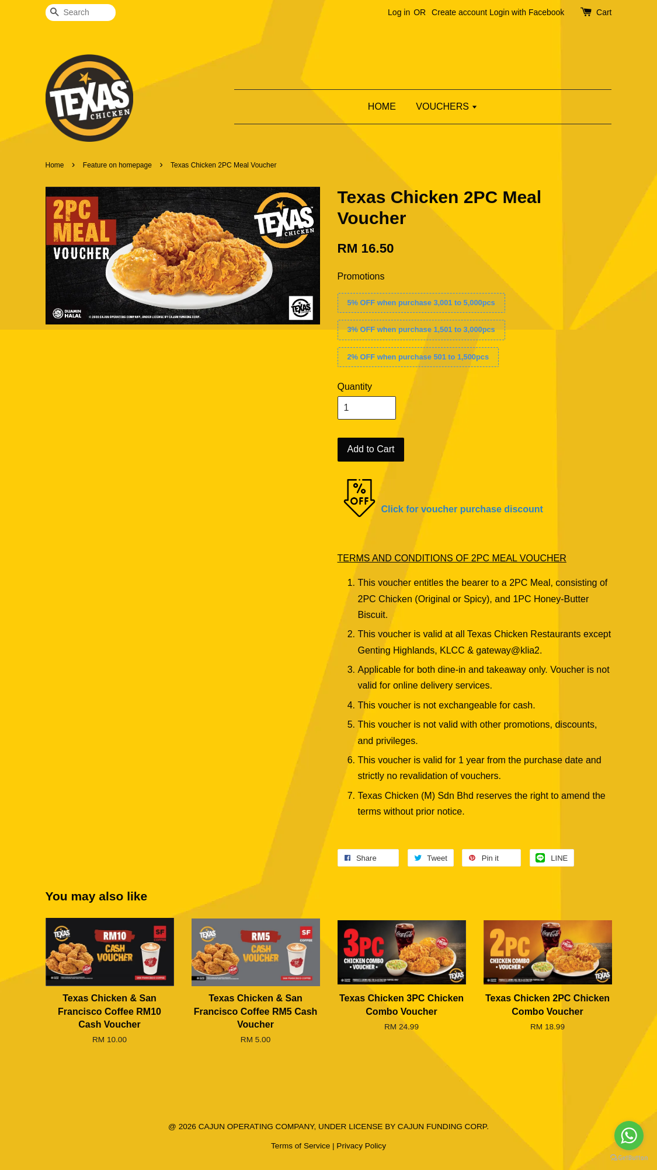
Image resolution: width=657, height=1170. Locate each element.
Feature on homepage (117, 165)
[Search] (81, 12)
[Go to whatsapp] (629, 1135)
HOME (382, 106)
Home (55, 165)
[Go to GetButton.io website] (629, 1158)
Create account (459, 12)
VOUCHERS (447, 106)
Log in (399, 12)
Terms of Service (300, 1145)
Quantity (355, 387)
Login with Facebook (526, 12)
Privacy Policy (361, 1145)
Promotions (361, 276)
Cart (603, 12)
